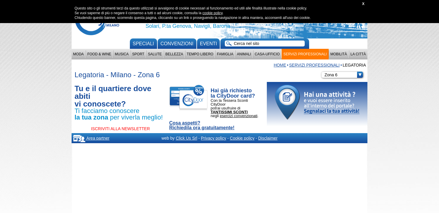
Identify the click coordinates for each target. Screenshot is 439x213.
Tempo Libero (200, 54)
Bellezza (174, 54)
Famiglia (225, 54)
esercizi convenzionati (238, 116)
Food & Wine (99, 54)
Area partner (91, 138)
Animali (244, 54)
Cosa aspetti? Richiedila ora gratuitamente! (202, 125)
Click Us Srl (186, 138)
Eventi (208, 43)
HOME (280, 65)
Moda (78, 54)
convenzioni (177, 43)
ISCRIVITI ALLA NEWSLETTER (120, 129)
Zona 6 (344, 75)
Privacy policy (213, 138)
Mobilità (338, 54)
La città (358, 54)
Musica (122, 54)
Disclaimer (267, 138)
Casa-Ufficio (267, 54)
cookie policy (212, 13)
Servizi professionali (305, 54)
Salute (155, 54)
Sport (138, 54)
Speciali (143, 43)
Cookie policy (242, 138)
